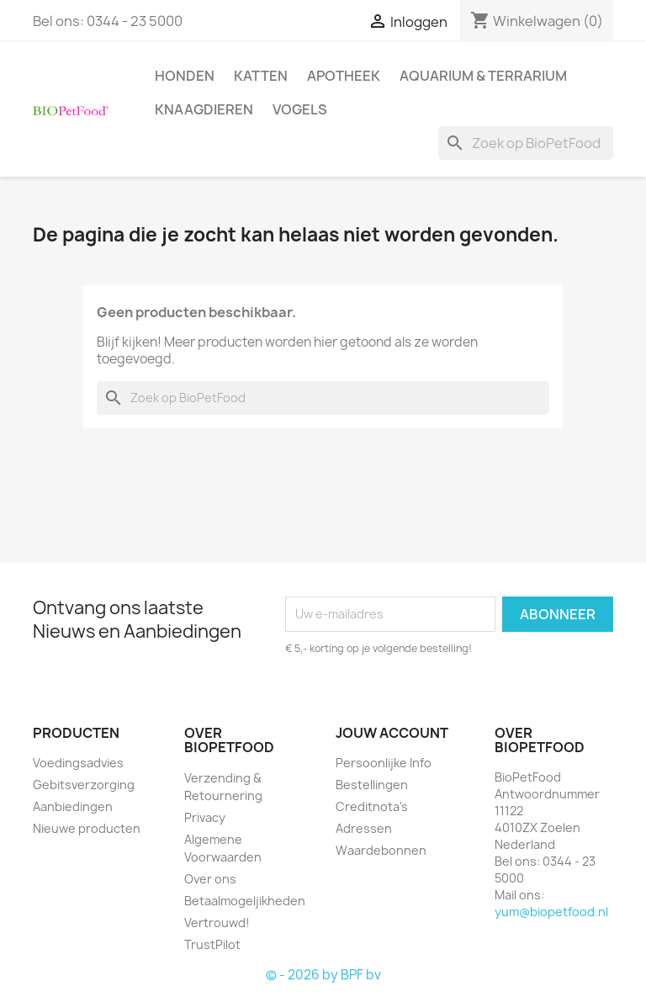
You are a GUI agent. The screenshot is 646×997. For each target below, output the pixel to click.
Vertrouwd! (217, 923)
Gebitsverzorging (84, 785)
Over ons (210, 879)
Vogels (300, 109)
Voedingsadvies (78, 763)
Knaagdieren (204, 109)
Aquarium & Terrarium (483, 75)
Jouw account (392, 733)
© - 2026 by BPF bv (323, 975)
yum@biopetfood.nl (551, 912)
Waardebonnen (381, 850)
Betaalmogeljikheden (244, 901)
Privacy (204, 817)
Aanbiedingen (73, 806)
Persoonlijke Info (384, 763)
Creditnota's (372, 806)
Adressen (364, 828)
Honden (184, 75)
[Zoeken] (525, 143)
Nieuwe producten (86, 828)
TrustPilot (212, 944)
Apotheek (343, 75)
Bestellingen (372, 785)
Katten (261, 75)
